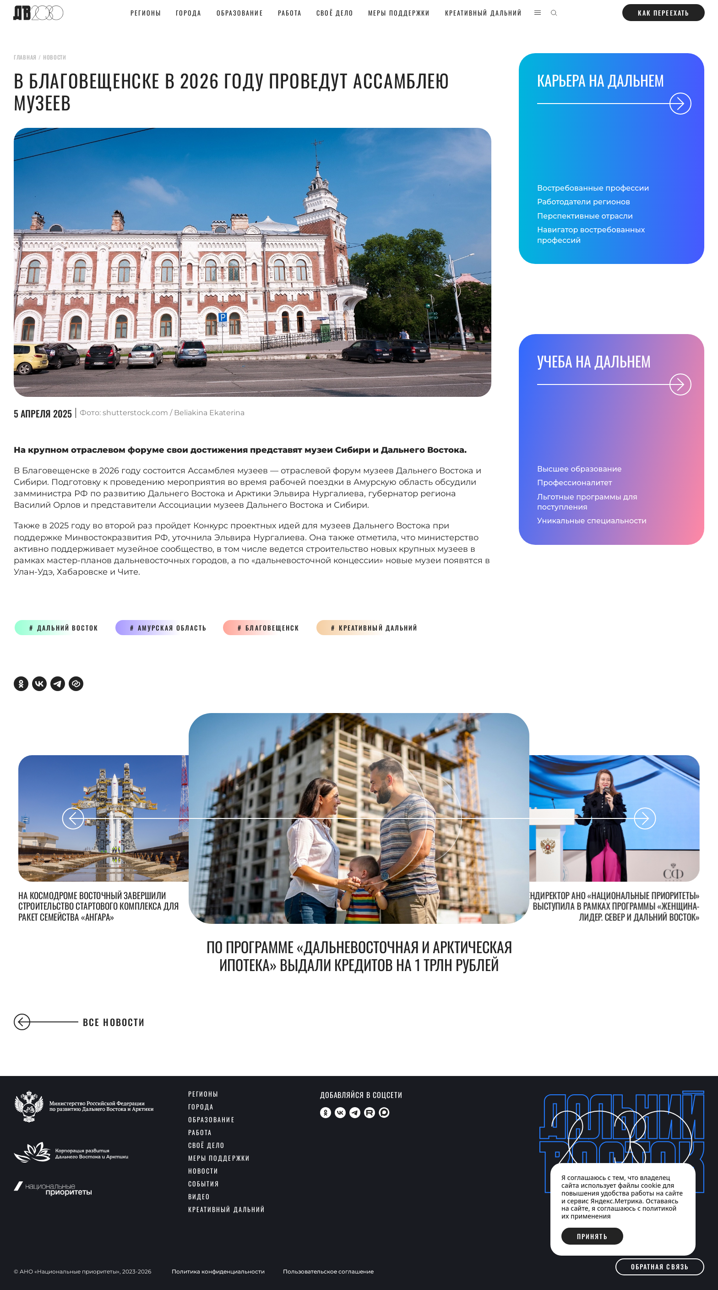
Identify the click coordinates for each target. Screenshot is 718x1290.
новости (54, 57)
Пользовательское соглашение (328, 1271)
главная (25, 57)
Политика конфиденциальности (218, 1271)
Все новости (79, 1022)
